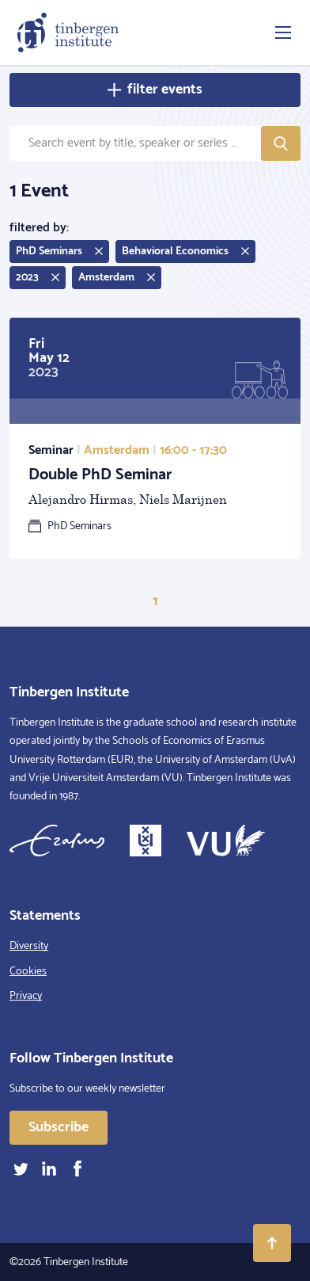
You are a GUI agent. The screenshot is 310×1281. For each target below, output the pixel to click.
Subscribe (58, 1127)
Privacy (25, 996)
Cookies (28, 972)
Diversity (28, 946)
